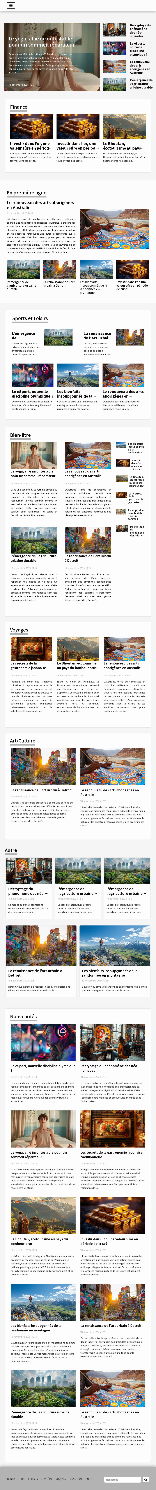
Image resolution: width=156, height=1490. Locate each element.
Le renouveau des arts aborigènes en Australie (140, 67)
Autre (89, 1479)
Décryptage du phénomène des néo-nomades (140, 30)
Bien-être (47, 1479)
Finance (10, 1479)
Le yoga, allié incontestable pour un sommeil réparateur (42, 41)
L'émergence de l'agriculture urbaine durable (141, 83)
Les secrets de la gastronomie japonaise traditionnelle (136, 499)
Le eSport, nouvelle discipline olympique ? (138, 48)
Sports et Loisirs (28, 1479)
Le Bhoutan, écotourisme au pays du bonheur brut (122, 148)
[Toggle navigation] (11, 5)
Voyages (61, 1479)
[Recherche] (122, 1480)
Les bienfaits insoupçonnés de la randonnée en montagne (93, 287)
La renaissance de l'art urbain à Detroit (59, 284)
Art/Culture (76, 1479)
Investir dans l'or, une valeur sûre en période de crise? (30, 148)
